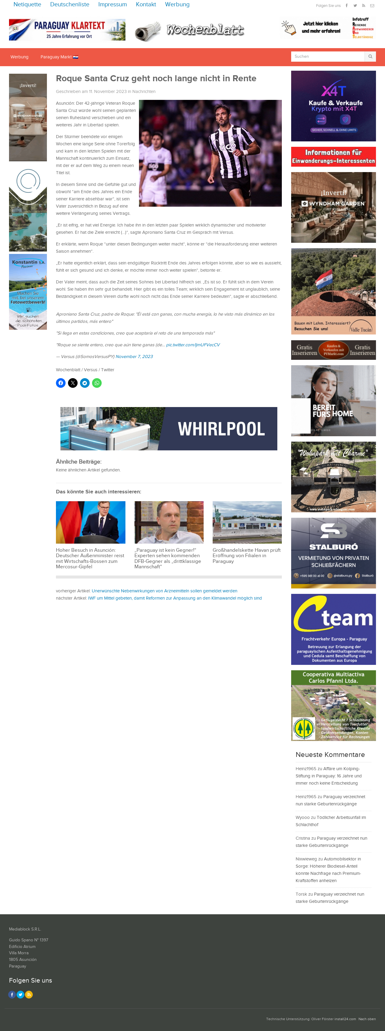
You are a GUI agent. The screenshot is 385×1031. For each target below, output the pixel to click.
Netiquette (27, 4)
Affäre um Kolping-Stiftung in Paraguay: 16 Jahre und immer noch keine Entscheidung (329, 776)
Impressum (112, 4)
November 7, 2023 (134, 356)
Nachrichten (144, 91)
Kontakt (146, 4)
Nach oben (367, 1019)
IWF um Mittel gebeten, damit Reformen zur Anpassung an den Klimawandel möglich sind (175, 598)
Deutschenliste (69, 4)
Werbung (177, 4)
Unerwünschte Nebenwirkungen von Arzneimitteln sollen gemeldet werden (164, 591)
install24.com (345, 1019)
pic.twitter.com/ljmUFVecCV (193, 344)
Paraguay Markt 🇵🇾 (60, 57)
